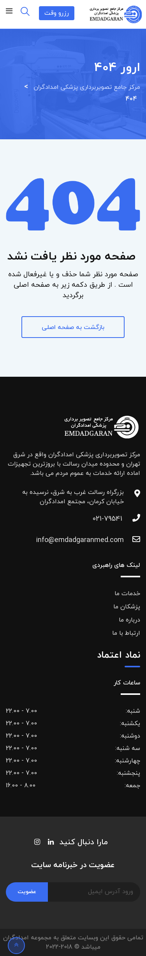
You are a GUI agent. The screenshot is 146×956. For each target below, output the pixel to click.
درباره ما (129, 620)
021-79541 (107, 519)
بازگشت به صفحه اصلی (73, 327)
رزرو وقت (56, 13)
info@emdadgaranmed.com (107, 540)
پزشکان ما (126, 607)
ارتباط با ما (126, 633)
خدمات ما (127, 593)
